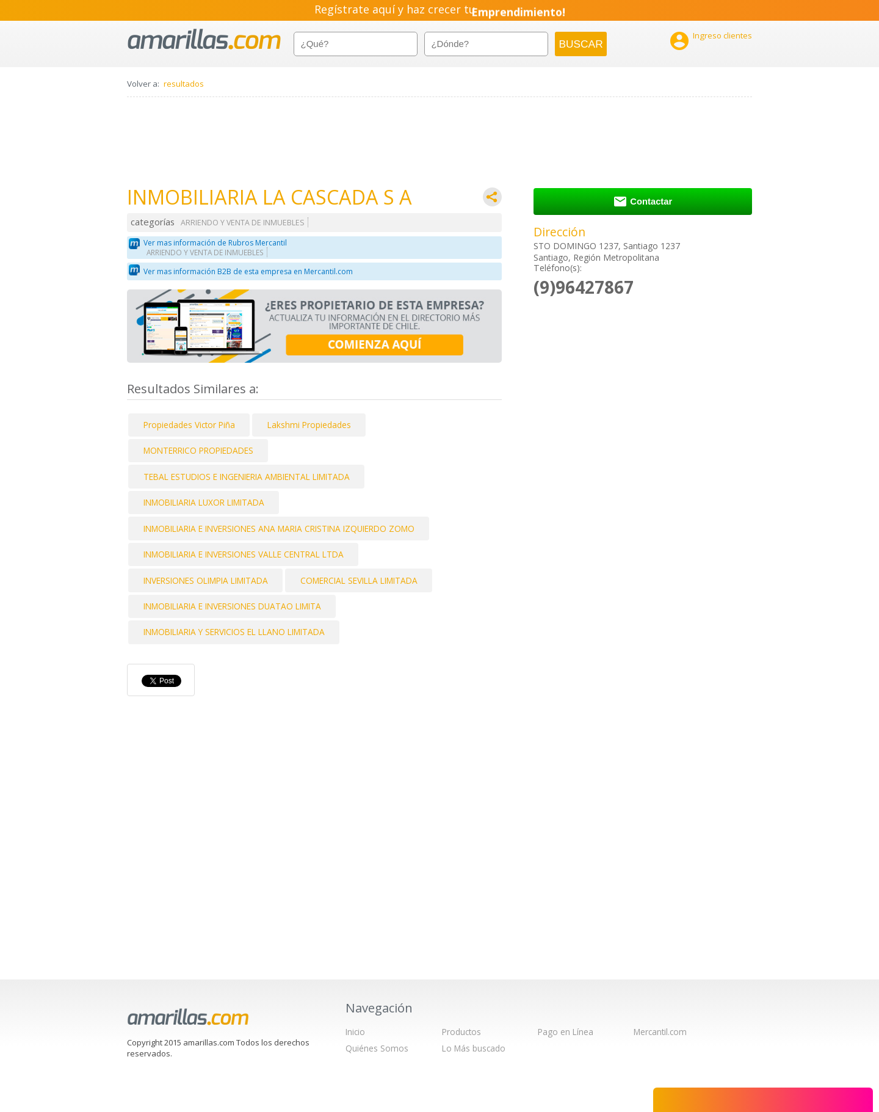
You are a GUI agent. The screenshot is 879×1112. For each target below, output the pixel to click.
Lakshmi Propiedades (309, 425)
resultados (184, 83)
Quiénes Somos (376, 1048)
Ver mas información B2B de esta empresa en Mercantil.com (248, 271)
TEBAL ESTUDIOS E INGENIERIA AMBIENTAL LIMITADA (246, 476)
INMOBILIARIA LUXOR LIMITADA (203, 502)
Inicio (355, 1032)
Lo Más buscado (473, 1048)
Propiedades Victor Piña (189, 425)
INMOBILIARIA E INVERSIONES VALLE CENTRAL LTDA (243, 554)
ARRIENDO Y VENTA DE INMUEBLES (243, 222)
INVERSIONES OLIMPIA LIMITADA (205, 580)
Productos (461, 1032)
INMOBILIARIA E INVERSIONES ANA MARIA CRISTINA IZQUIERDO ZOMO (278, 528)
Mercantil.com (660, 1032)
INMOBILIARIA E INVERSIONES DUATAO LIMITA (232, 606)
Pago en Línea (565, 1032)
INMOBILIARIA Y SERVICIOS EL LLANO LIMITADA (234, 632)
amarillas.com (204, 39)
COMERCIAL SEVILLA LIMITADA (359, 580)
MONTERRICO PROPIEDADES (198, 450)
